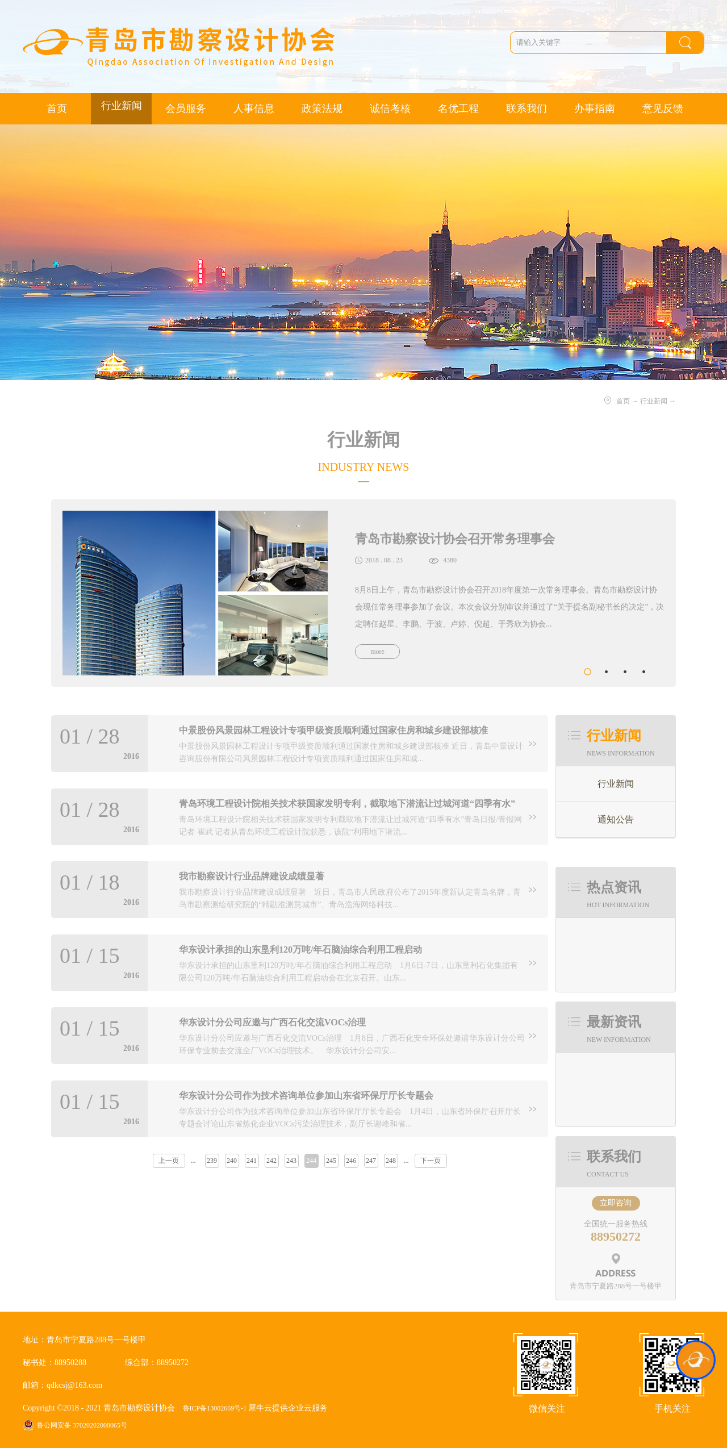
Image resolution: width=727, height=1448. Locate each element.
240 (232, 1161)
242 (271, 1161)
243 (291, 1161)
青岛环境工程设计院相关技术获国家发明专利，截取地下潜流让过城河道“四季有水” (347, 803)
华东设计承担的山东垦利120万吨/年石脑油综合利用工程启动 (300, 949)
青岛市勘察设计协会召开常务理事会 (455, 539)
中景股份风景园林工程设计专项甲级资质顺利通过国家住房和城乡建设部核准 (333, 730)
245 (331, 1161)
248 (391, 1161)
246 (351, 1161)
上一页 (168, 1161)
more (377, 652)
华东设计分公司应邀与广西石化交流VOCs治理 (272, 1022)
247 (371, 1161)
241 (251, 1161)
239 (212, 1161)
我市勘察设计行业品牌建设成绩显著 (251, 876)
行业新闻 (653, 401)
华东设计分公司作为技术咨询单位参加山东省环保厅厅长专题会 (306, 1095)
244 (311, 1161)
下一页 (430, 1161)
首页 (57, 108)
